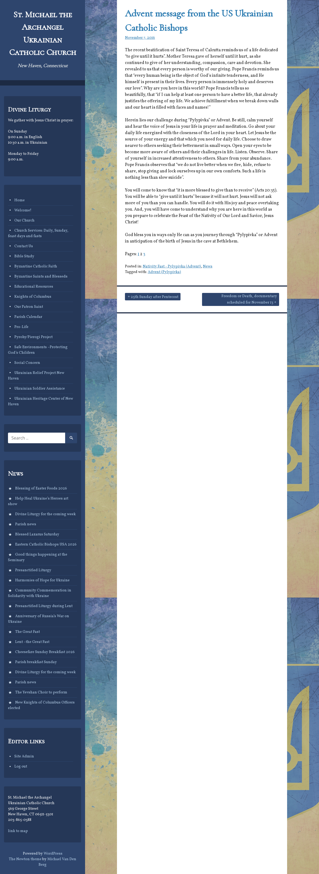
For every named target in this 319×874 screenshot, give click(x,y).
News (207, 266)
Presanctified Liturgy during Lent (44, 606)
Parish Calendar (28, 316)
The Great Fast (27, 631)
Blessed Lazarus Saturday (37, 534)
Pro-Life (21, 327)
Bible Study (24, 256)
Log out (20, 766)
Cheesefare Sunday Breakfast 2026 (45, 652)
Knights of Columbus (32, 296)
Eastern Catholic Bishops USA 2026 (46, 544)
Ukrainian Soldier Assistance (39, 388)
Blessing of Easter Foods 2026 (41, 488)
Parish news (25, 524)
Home (19, 200)
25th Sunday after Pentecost (154, 297)
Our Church (24, 220)
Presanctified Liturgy (33, 570)
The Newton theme (25, 859)
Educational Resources (33, 286)
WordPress (53, 853)
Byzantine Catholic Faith (35, 266)
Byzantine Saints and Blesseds (41, 276)
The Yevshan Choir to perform (41, 692)
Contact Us (23, 246)
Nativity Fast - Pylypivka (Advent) (172, 266)
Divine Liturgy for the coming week (45, 514)
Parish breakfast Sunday (36, 662)
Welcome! (22, 210)
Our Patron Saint (28, 306)
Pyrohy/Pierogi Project (33, 337)
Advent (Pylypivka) (164, 272)
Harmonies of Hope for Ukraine (42, 580)
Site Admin (24, 756)
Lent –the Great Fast (32, 642)
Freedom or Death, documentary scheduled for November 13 (249, 299)
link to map (18, 831)
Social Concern (27, 362)
